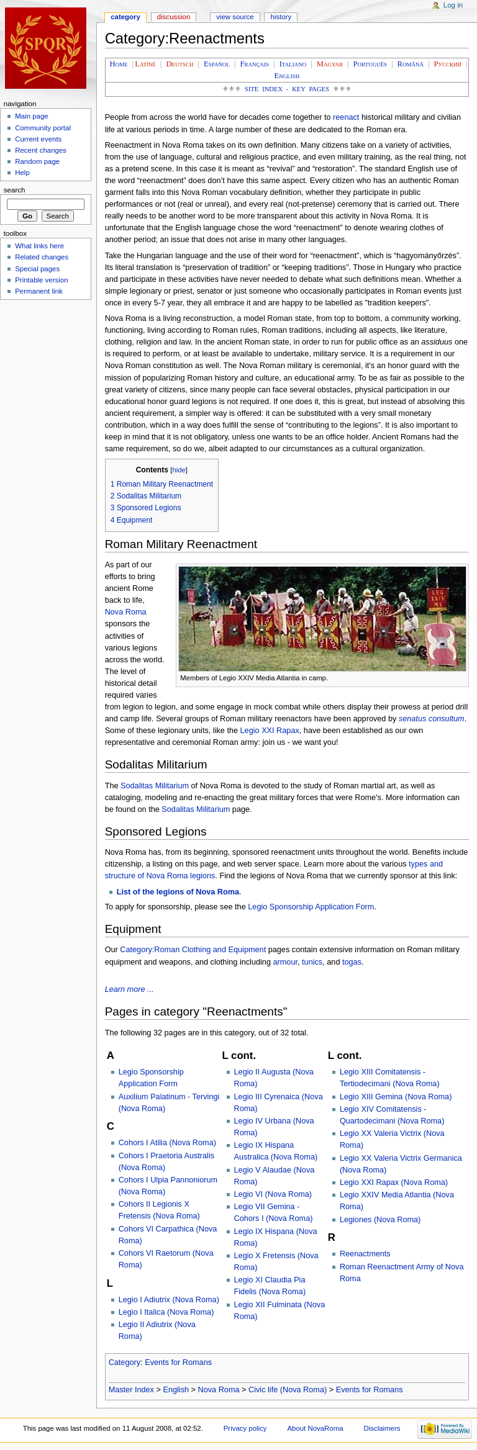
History (281, 16)
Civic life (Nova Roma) (287, 1389)
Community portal (43, 128)
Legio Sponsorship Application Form (311, 907)
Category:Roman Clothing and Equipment (193, 949)
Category (124, 1362)
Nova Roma (126, 612)
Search (14, 190)
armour (285, 962)
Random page (37, 161)
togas (351, 962)
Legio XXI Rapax (269, 730)
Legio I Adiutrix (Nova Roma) (169, 1299)
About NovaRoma (315, 1428)
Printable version (41, 280)
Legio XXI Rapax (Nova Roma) (394, 1182)
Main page (31, 116)
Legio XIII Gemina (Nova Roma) (396, 1096)
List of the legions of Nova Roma (178, 892)
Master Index (131, 1389)
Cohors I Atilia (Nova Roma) (167, 1142)
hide (178, 470)
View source (234, 16)
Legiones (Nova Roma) (380, 1219)
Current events (38, 139)
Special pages (37, 268)
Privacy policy (245, 1428)
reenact (346, 117)
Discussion (173, 16)
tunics (312, 962)
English (176, 1389)
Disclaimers (381, 1428)
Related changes (41, 257)
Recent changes (40, 150)
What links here (39, 246)
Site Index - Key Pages (287, 89)
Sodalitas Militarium (154, 785)
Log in (453, 5)
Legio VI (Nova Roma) (273, 1194)
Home (119, 64)
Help (22, 172)
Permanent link (38, 291)
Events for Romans (178, 1362)
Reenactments (365, 1254)
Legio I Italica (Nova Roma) (166, 1312)
